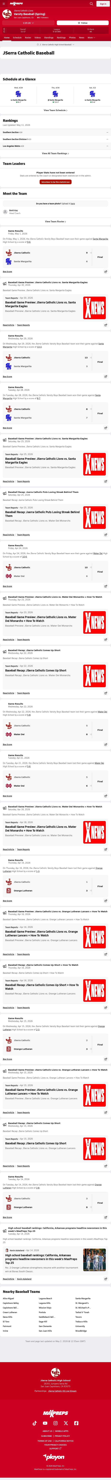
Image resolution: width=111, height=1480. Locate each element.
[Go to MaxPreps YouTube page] (45, 1423)
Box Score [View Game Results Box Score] (7, 271)
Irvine (5, 1330)
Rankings (61, 37)
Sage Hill (43, 1321)
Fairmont (7, 1326)
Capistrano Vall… (10, 1307)
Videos (38, 37)
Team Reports (11, 298)
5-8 (28, 715)
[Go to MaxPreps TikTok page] (34, 1423)
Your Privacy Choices (55, 1444)
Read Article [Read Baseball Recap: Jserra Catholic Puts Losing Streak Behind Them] (8, 534)
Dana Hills (7, 1316)
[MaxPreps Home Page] (38, 44)
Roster (28, 37)
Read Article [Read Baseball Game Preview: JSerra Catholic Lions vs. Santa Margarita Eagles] (8, 325)
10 (86, 567)
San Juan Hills (45, 1330)
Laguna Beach (45, 1298)
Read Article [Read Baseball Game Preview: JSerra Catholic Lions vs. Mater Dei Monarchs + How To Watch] (8, 639)
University (80, 1326)
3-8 (37, 1187)
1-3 (37, 871)
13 (86, 357)
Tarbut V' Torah (82, 1312)
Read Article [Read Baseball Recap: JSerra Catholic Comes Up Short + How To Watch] (8, 1007)
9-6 (28, 242)
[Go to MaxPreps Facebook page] (76, 1423)
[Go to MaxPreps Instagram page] (55, 1423)
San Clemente (45, 1326)
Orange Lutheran (18, 890)
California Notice (64, 1441)
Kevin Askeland (14, 1250)
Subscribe (46, 1435)
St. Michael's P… (83, 1307)
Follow (82, 22)
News (81, 37)
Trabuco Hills (81, 1321)
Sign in (103, 3)
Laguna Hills (44, 1303)
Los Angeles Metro (11, 145)
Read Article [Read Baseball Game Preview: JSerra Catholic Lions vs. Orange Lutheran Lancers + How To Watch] (8, 954)
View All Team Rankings (55, 153)
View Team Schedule (55, 110)
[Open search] (91, 4)
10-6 (24, 556)
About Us (47, 1431)
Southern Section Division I (15, 139)
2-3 (37, 1029)
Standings (48, 37)
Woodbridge (81, 1330)
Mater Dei (98, 553)
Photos (72, 37)
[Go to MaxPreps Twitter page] (66, 1423)
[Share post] (105, 271)
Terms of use (45, 1441)
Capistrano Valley (11, 1303)
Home (7, 37)
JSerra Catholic (17, 252)
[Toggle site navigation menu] (4, 4)
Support (55, 1448)
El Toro (6, 1321)
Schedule (17, 37)
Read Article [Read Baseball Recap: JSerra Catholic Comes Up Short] (8, 693)
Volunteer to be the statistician (55, 181)
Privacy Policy (62, 1435)
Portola (42, 1312)
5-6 (28, 766)
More (91, 37)
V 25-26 (28, 22)
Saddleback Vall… (47, 1316)
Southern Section (11, 132)
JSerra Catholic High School (55, 1375)
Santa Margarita (100, 238)
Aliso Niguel (8, 1298)
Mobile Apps (61, 1431)
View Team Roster (55, 221)
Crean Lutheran (10, 1312)
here (73, 203)
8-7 (38, 398)
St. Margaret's (82, 1303)
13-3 (39, 346)
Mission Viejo (45, 1307)
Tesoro (78, 1316)
